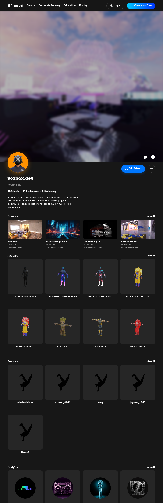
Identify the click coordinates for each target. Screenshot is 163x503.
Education (70, 5)
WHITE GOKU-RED (25, 346)
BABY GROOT (63, 346)
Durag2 (25, 452)
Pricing (83, 5)
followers (31, 191)
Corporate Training (49, 5)
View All (151, 216)
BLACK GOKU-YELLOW (137, 297)
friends (13, 191)
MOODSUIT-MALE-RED (100, 297)
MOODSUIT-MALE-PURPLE (63, 297)
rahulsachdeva (25, 402)
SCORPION (100, 346)
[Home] (15, 5)
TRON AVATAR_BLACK (25, 297)
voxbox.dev (12, 245)
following (49, 191)
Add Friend (133, 168)
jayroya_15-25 (137, 402)
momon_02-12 (63, 402)
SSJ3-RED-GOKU (138, 346)
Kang (100, 402)
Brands (31, 5)
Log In (115, 5)
